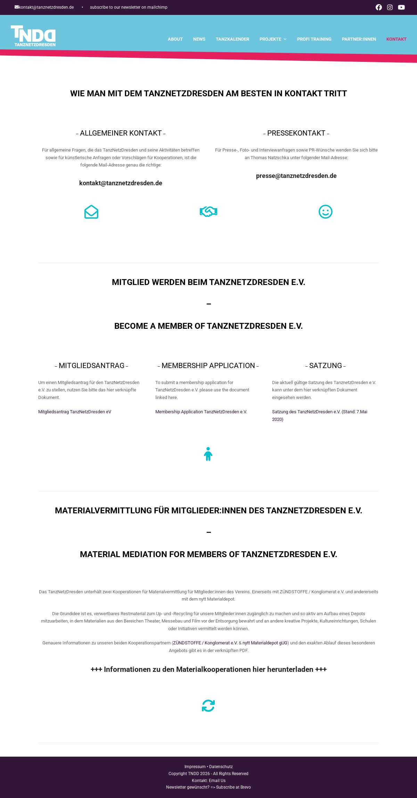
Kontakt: (200, 780)
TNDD (193, 773)
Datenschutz (221, 766)
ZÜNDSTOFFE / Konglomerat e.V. (205, 642)
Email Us (217, 780)
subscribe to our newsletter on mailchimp (128, 7)
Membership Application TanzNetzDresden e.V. (201, 411)
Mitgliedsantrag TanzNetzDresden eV (74, 411)
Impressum (195, 766)
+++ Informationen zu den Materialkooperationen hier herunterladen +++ (209, 669)
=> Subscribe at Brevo (231, 787)
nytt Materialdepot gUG (265, 642)
